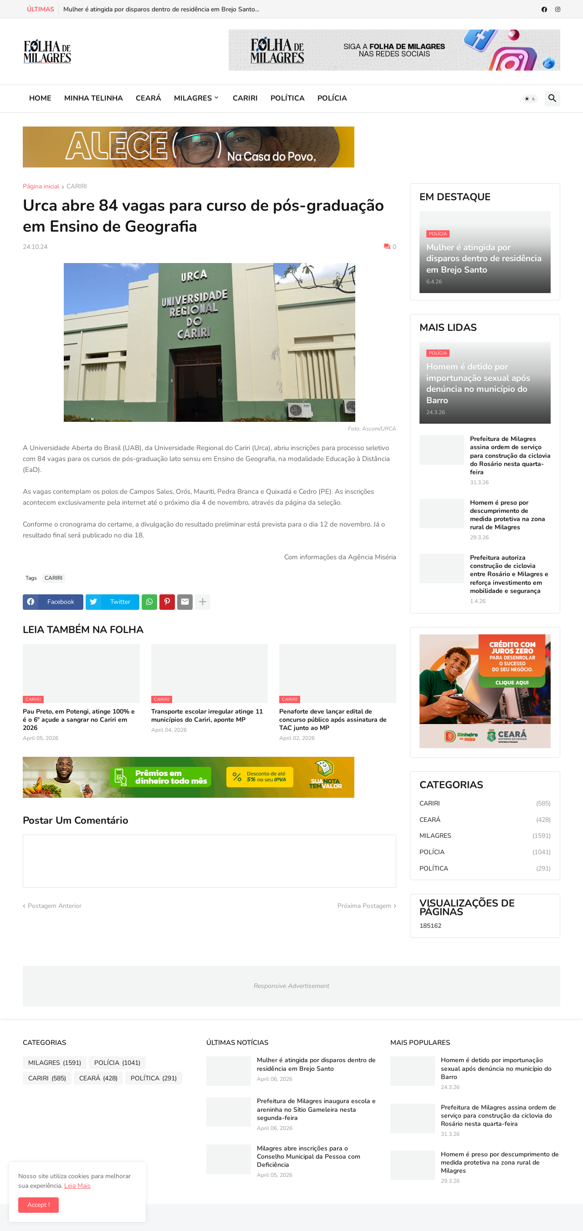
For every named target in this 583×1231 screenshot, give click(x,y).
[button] (530, 98)
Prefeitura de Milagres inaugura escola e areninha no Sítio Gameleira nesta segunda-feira (316, 1109)
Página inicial (41, 187)
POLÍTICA (288, 98)
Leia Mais (77, 1185)
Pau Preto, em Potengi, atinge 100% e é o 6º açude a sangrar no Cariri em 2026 (79, 720)
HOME (40, 98)
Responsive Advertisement (291, 986)
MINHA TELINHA (93, 98)
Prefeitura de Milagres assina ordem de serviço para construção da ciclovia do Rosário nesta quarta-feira (510, 455)
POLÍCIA (332, 98)
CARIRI (245, 98)
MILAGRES (193, 98)
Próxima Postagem (364, 906)
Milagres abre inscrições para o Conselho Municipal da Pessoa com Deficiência (308, 1157)
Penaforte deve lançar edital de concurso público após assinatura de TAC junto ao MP (333, 720)
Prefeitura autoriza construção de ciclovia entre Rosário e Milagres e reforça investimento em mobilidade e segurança (509, 574)
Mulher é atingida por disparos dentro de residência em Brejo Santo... (161, 9)
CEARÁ (148, 98)
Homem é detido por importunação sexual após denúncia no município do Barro (496, 1068)
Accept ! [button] (38, 1205)
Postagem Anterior (55, 906)
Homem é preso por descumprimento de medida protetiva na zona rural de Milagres (507, 515)
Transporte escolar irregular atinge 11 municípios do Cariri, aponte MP (207, 716)
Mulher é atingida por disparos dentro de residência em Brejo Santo (316, 1064)
